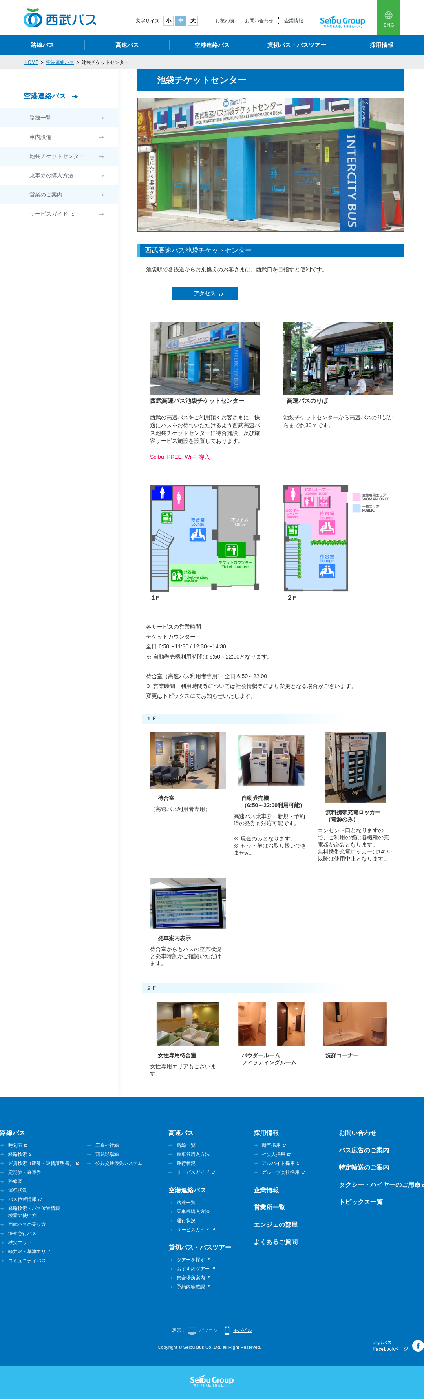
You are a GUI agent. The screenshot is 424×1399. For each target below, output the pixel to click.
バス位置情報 (22, 1199)
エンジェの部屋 (276, 1224)
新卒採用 (271, 1145)
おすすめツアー (193, 1269)
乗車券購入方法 (193, 1154)
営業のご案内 (45, 194)
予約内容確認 (191, 1287)
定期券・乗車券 (24, 1172)
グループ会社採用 (281, 1172)
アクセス (205, 293)
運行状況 (17, 1190)
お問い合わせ (259, 21)
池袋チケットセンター (56, 156)
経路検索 (17, 1154)
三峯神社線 (107, 1145)
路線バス (42, 45)
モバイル (242, 1330)
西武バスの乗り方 (27, 1224)
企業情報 (293, 21)
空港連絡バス (212, 45)
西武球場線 (107, 1154)
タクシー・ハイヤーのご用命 (379, 1184)
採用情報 (381, 45)
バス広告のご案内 (364, 1150)
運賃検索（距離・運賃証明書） (41, 1163)
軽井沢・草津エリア (29, 1251)
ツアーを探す (191, 1260)
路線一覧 (40, 118)
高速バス (127, 45)
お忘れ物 (224, 21)
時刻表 (15, 1145)
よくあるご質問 (276, 1242)
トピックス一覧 (361, 1202)
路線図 (15, 1181)
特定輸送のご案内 (364, 1167)
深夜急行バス (22, 1233)
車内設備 (40, 137)
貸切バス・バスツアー (296, 45)
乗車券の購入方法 (51, 175)
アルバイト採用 (278, 1163)
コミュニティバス (27, 1260)
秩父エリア (20, 1242)
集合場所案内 (191, 1278)
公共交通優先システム (119, 1163)
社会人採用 (273, 1154)
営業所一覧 (269, 1207)
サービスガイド (48, 214)
